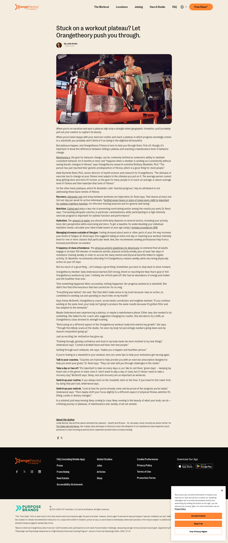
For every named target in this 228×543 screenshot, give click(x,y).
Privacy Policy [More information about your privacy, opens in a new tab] (180, 509)
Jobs (99, 465)
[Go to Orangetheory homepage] (27, 7)
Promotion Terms (146, 477)
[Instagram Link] (32, 471)
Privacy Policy (144, 465)
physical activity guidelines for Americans (117, 248)
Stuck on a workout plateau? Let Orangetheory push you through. (98, 32)
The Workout (101, 7)
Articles (101, 471)
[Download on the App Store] (185, 466)
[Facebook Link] (17, 471)
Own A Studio (157, 7)
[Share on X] (61, 438)
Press (60, 465)
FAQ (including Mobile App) (71, 459)
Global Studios (104, 459)
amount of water (81, 220)
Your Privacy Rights (198, 531)
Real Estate (63, 478)
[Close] (222, 490)
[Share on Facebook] (58, 438)
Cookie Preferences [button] (147, 459)
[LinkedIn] (39, 471)
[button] (183, 7)
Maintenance (63, 157)
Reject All (198, 524)
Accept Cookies (198, 516)
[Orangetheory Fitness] (28, 461)
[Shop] (99, 478)
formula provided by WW (144, 227)
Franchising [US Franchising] (63, 471)
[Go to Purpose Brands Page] (28, 508)
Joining (139, 7)
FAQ (174, 7)
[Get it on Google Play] (204, 466)
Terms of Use (144, 471)
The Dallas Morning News (67, 426)
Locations (122, 7)
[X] (24, 471)
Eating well (73, 208)
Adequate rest (74, 196)
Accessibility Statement (70, 484)
